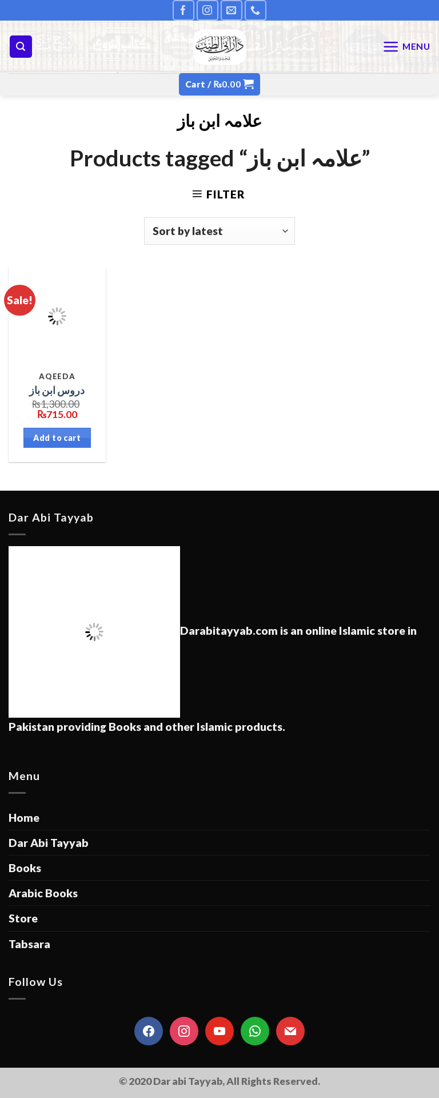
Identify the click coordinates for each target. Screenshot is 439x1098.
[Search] (21, 46)
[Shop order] (220, 230)
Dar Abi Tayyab (49, 842)
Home (24, 817)
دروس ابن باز (57, 390)
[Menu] (406, 47)
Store (23, 918)
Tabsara (29, 943)
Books (25, 867)
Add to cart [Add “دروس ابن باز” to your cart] (57, 438)
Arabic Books (43, 893)
